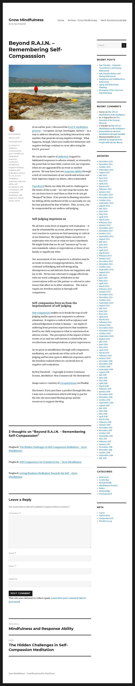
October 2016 (104, 453)
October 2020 (105, 333)
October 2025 (104, 167)
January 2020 (105, 358)
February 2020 (105, 355)
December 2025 (106, 161)
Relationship (104, 491)
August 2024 (104, 206)
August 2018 (104, 405)
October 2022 (105, 267)
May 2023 (103, 247)
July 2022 (103, 275)
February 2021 (105, 322)
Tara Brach (38, 186)
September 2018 (106, 403)
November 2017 (105, 430)
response (13, 181)
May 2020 (103, 347)
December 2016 (105, 447)
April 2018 (103, 416)
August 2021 (104, 306)
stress (11, 201)
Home (61, 20)
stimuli (20, 198)
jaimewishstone (106, 131)
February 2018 (105, 422)
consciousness (15, 151)
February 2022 (105, 289)
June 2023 (103, 245)
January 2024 (105, 225)
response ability (73, 171)
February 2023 (105, 256)
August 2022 (104, 272)
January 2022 (105, 292)
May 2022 (103, 281)
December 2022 (106, 261)
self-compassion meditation (16, 192)
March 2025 (104, 186)
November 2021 (105, 297)
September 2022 (106, 270)
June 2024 (103, 211)
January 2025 (104, 192)
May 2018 (103, 414)
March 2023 (104, 253)
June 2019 (103, 378)
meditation (13, 162)
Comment (15, 513)
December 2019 (105, 361)
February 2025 (105, 189)
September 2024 (106, 203)
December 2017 (105, 428)
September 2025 (106, 170)
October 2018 (104, 400)
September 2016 (106, 455)
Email (12, 566)
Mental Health (105, 483)
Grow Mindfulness (26, 20)
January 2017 (104, 444)
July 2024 (103, 209)
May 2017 (103, 439)
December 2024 (106, 195)
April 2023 (103, 250)
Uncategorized (15, 141)
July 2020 (103, 342)
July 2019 (103, 375)
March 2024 (104, 220)
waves (17, 201)
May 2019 (103, 380)
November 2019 (105, 364)
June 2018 (103, 411)
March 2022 (104, 286)
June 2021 (103, 311)
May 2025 (103, 181)
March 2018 (104, 419)
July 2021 (103, 308)
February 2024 (105, 222)
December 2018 (105, 394)
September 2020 (106, 336)
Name (12, 553)
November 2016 (105, 450)
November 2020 (106, 331)
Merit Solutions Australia (113, 20)
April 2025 (103, 184)
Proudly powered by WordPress (41, 673)
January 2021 (104, 325)
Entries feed (104, 515)
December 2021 (106, 294)
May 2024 (103, 214)
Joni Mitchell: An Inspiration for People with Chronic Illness (110, 140)
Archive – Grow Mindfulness (82, 20)
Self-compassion (41, 312)
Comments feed (106, 518)
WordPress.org (105, 521)
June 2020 (103, 344)
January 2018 (104, 425)
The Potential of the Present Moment (109, 120)
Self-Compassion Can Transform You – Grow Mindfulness (51, 462)
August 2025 (104, 173)
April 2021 (103, 317)
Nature (102, 488)
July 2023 (103, 242)
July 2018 (103, 408)
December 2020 (106, 328)
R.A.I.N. (11, 176)
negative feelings (16, 167)
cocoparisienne (68, 383)
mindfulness (14, 165)
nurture (21, 173)
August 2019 (104, 372)
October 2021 (104, 300)
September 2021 (106, 303)
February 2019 (105, 389)
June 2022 (103, 278)
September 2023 (106, 236)
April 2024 (103, 217)
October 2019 (104, 367)
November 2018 (105, 397)
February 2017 (105, 441)
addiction (63, 156)
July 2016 (103, 458)
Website (13, 579)
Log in (102, 513)
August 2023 (104, 239)
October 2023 (105, 233)
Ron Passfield (14, 134)
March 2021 (104, 319)
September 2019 (106, 369)
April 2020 (103, 350)
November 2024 (106, 197)
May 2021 (103, 314)
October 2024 (105, 200)
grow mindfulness (16, 153)
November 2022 (106, 264)
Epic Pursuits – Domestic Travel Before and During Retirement (110, 68)
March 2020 (104, 353)
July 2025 (103, 175)
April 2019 (103, 383)
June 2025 (103, 178)
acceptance (14, 145)
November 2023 (106, 231)
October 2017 (104, 433)
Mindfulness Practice (108, 485)
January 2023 (105, 258)
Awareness (104, 477)
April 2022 (103, 283)
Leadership (104, 480)
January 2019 (104, 392)
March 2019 (104, 386)
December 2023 (106, 228)
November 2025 (106, 164)
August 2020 (104, 339)
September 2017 (106, 436)
